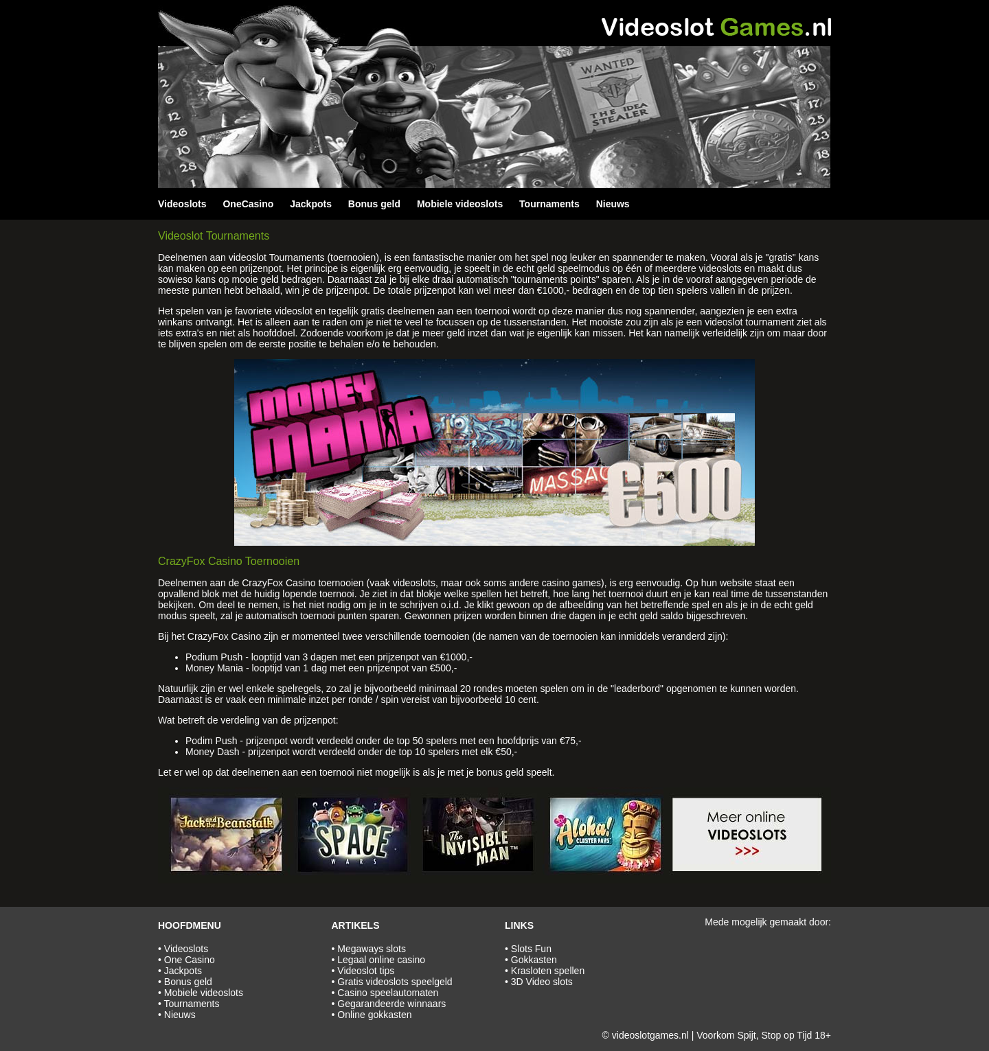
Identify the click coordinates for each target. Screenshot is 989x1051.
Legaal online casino (381, 959)
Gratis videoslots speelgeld (394, 981)
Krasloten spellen (547, 970)
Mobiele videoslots (460, 203)
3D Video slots (542, 981)
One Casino (189, 959)
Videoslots (182, 203)
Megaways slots (371, 948)
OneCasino (248, 203)
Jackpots (311, 203)
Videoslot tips (365, 970)
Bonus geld (374, 203)
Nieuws (613, 203)
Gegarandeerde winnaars (391, 1003)
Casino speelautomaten (387, 992)
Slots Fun (531, 948)
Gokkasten (534, 959)
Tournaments (549, 203)
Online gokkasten (374, 1014)
